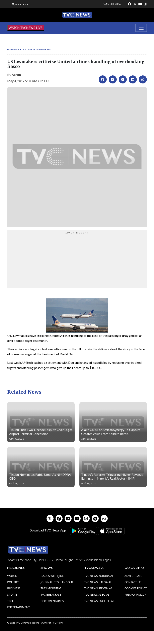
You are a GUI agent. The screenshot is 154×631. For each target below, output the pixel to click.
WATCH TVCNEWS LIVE (26, 28)
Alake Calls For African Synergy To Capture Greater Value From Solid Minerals (110, 431)
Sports (12, 594)
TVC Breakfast (51, 594)
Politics (13, 582)
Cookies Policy (136, 588)
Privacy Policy (135, 594)
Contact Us (133, 582)
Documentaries (52, 601)
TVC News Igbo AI (96, 594)
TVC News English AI (99, 601)
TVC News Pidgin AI (98, 588)
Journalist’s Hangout (57, 582)
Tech (10, 601)
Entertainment (18, 607)
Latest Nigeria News (37, 49)
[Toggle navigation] (141, 28)
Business (13, 49)
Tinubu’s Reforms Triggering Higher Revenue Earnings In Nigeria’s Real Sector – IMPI (112, 476)
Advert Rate (21, 4)
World (12, 576)
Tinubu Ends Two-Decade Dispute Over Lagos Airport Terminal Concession (41, 431)
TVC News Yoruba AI (98, 576)
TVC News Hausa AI (97, 582)
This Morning (51, 588)
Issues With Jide (52, 576)
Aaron (16, 74)
